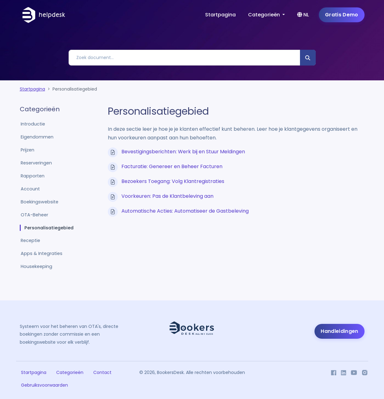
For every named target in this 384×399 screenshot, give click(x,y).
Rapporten (32, 176)
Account (30, 189)
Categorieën (69, 372)
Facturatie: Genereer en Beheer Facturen (171, 166)
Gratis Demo (341, 14)
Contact (102, 372)
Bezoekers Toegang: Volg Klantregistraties (172, 181)
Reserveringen (36, 163)
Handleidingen (339, 331)
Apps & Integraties (41, 253)
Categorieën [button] (264, 14)
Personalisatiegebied (49, 228)
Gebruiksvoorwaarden (44, 385)
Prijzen (27, 150)
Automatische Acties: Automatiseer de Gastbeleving (185, 210)
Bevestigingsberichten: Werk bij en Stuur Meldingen (183, 151)
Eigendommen (37, 137)
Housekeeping (36, 266)
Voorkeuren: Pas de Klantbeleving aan (167, 196)
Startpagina (220, 14)
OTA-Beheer (34, 215)
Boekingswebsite (39, 202)
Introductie (33, 124)
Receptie (30, 240)
